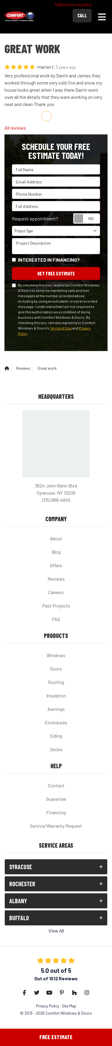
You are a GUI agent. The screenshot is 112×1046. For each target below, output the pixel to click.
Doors (56, 668)
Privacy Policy (47, 1005)
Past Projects (56, 605)
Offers (56, 565)
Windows (56, 655)
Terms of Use (61, 328)
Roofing (56, 682)
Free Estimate (56, 1037)
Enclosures (56, 722)
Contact (56, 785)
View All (56, 930)
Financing (56, 812)
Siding (56, 736)
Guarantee (56, 799)
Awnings (56, 709)
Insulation (56, 695)
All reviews (15, 128)
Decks (56, 749)
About (56, 538)
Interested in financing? (49, 260)
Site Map (69, 1005)
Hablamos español (73, 4)
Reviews (56, 579)
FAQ (56, 619)
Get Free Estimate (56, 273)
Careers (56, 592)
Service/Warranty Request (56, 826)
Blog (56, 552)
